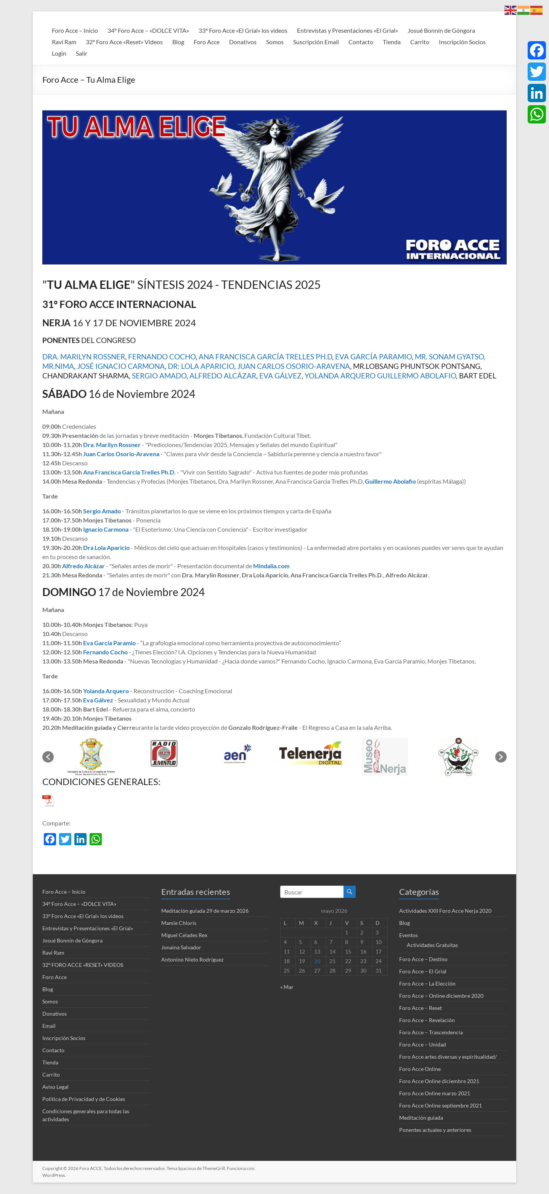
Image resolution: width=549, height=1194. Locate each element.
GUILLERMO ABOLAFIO (416, 375)
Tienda (392, 41)
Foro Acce (207, 41)
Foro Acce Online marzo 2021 (434, 1093)
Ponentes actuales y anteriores (435, 1130)
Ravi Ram (64, 41)
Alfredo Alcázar (83, 565)
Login (59, 53)
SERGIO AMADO (159, 375)
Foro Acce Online (420, 1069)
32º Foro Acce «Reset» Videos (124, 41)
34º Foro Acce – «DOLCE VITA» (148, 30)
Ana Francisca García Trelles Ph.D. (129, 472)
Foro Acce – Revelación (427, 1020)
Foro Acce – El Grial (422, 971)
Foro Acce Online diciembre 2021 (439, 1081)
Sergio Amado (102, 510)
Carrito (419, 41)
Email (49, 1026)
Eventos (408, 935)
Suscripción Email (316, 41)
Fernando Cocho (105, 651)
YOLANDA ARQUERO (340, 375)
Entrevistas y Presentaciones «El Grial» (347, 30)
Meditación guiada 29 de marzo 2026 (205, 910)
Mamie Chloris (178, 923)
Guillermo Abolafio (390, 481)
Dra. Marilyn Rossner (112, 444)
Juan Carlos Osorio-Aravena (121, 453)
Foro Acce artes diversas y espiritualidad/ (448, 1056)
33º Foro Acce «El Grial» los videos (243, 30)
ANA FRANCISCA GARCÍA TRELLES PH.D (265, 356)
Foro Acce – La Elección (427, 983)
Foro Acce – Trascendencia (431, 1032)
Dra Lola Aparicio (106, 547)
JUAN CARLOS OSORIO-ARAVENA (293, 366)
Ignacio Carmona (105, 529)
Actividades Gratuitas (432, 945)
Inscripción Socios (462, 41)
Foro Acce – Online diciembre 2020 (441, 995)
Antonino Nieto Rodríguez (192, 959)
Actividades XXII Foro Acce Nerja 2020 (445, 910)
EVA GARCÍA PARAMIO (373, 356)
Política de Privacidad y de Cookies (83, 1099)
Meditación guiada (421, 1117)
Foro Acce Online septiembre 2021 (440, 1105)
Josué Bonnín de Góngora (441, 30)
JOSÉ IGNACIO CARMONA (121, 366)
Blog (178, 41)
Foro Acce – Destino (423, 959)
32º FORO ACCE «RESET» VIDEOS (82, 965)
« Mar (287, 987)
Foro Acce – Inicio (75, 30)
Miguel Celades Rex (184, 935)
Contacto (360, 41)
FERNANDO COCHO (162, 356)
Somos (275, 41)
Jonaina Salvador (181, 947)
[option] (90, 757)
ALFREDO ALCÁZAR (222, 375)
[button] (48, 757)
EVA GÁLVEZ (280, 375)
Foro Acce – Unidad (422, 1044)
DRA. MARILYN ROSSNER (83, 356)
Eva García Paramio (109, 642)
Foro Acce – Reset (420, 1008)
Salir (81, 53)
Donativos (243, 41)
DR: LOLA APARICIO (201, 366)
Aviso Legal (55, 1086)
